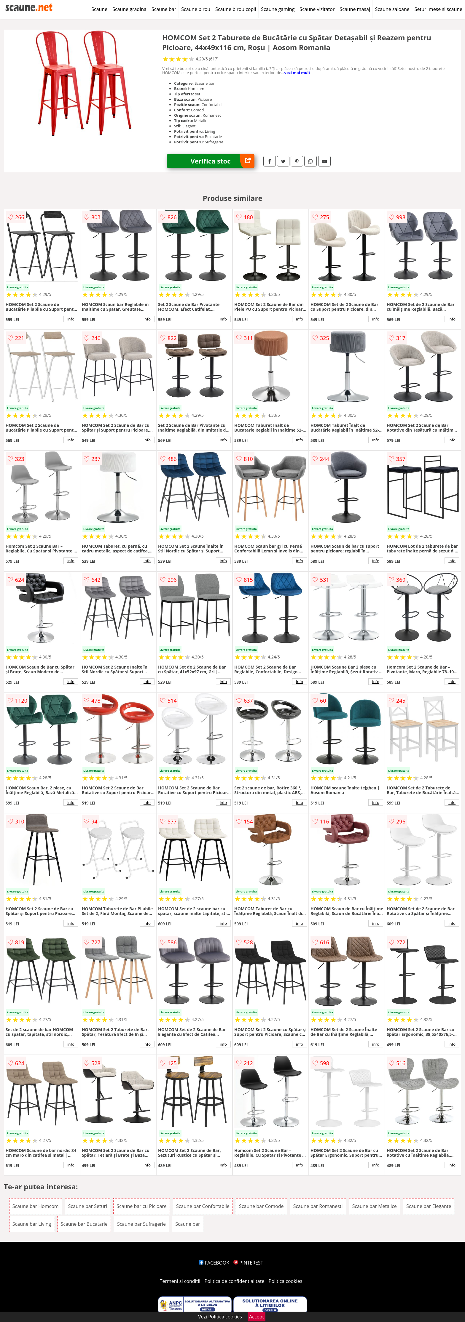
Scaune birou (195, 9)
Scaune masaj (355, 9)
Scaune (99, 9)
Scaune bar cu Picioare (142, 1206)
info (70, 319)
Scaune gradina (129, 9)
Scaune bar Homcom (35, 1206)
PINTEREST (248, 1262)
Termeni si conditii (180, 1281)
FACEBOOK (214, 1262)
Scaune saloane (392, 9)
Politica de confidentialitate (235, 1281)
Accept (256, 1316)
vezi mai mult (297, 72)
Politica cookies (285, 1281)
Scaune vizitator (317, 9)
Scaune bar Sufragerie (141, 1224)
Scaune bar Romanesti (318, 1206)
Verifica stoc (222, 161)
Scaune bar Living (31, 1224)
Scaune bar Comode (261, 1206)
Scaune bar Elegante (428, 1206)
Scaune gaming (277, 9)
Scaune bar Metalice (374, 1206)
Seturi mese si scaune (438, 9)
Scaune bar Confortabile (203, 1206)
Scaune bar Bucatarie (83, 1224)
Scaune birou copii (235, 9)
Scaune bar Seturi (87, 1206)
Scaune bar (164, 9)
